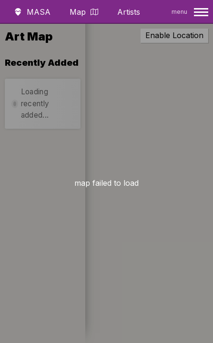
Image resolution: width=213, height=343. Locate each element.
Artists (128, 12)
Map (84, 12)
